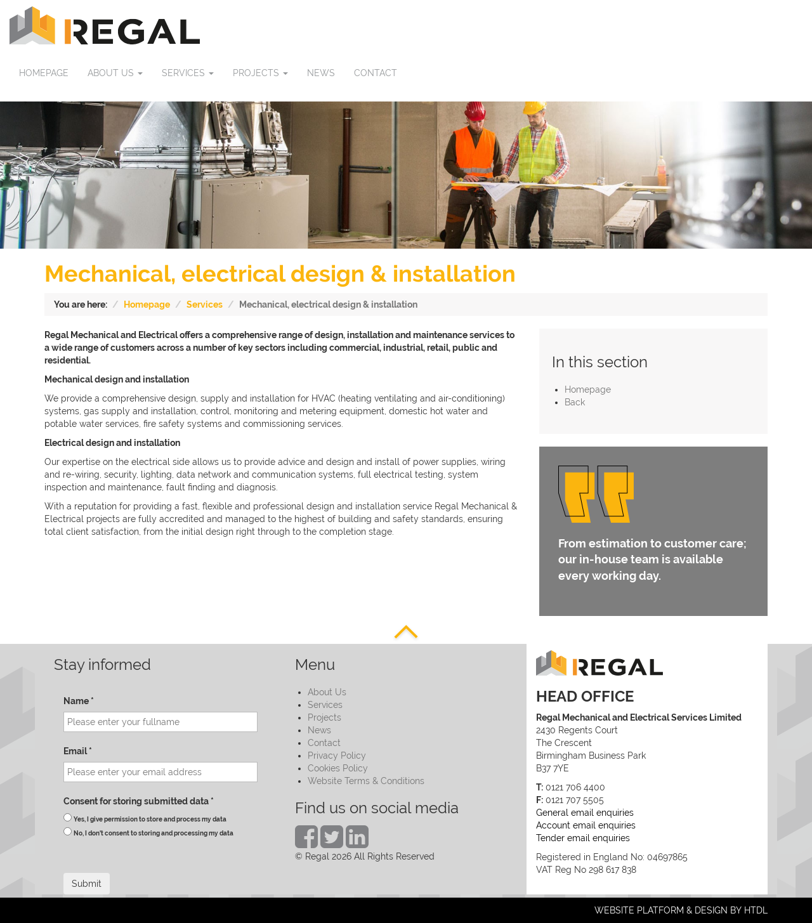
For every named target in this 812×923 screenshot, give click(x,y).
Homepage (147, 304)
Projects (324, 717)
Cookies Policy (338, 768)
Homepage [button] (44, 73)
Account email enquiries (586, 825)
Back (575, 402)
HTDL (756, 910)
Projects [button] (260, 73)
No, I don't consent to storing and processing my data (153, 833)
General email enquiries (585, 813)
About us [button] (115, 73)
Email (77, 751)
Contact (324, 743)
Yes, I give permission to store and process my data (150, 819)
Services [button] (188, 73)
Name (78, 701)
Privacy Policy (337, 755)
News (319, 730)
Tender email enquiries (583, 838)
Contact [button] (375, 73)
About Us (327, 692)
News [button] (321, 73)
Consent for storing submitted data (138, 801)
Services (205, 304)
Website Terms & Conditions (366, 781)
